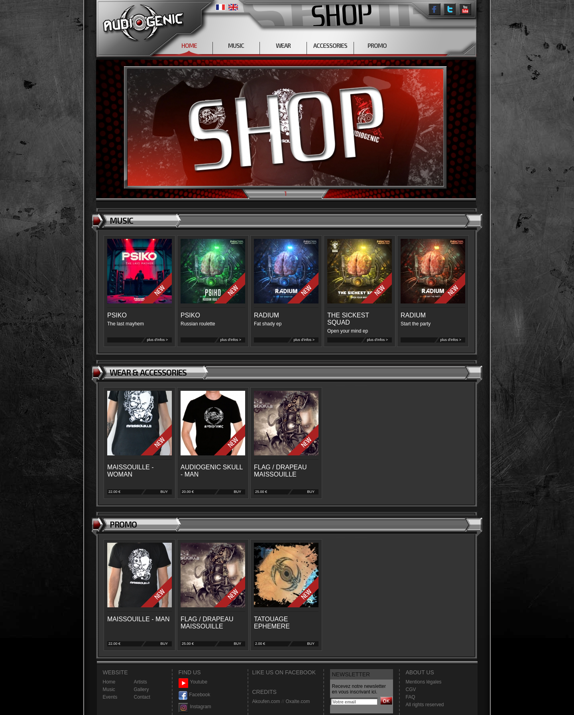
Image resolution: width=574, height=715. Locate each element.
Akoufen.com (266, 701)
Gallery (141, 689)
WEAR (283, 45)
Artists (140, 682)
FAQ (410, 697)
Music (109, 689)
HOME (189, 45)
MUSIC (236, 45)
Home (109, 682)
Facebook (194, 695)
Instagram (195, 707)
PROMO (377, 45)
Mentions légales (424, 682)
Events (110, 697)
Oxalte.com (297, 701)
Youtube (193, 682)
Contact (142, 697)
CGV (411, 689)
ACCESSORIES (330, 45)
